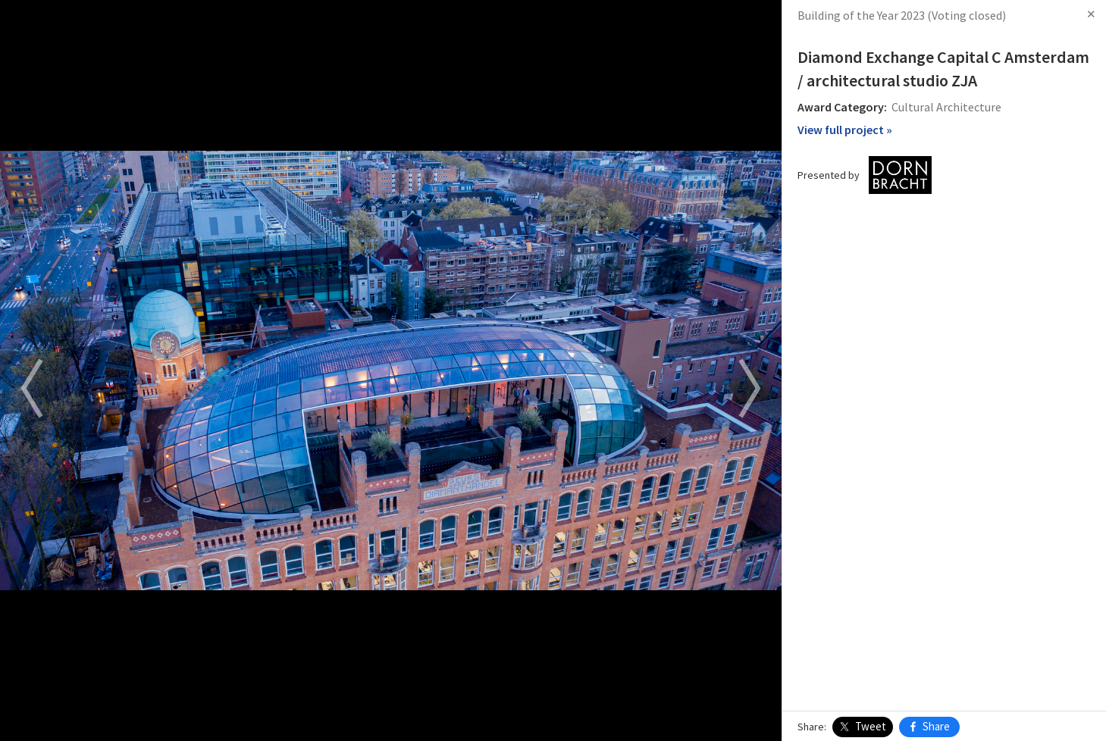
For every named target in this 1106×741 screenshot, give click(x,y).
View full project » (844, 129)
